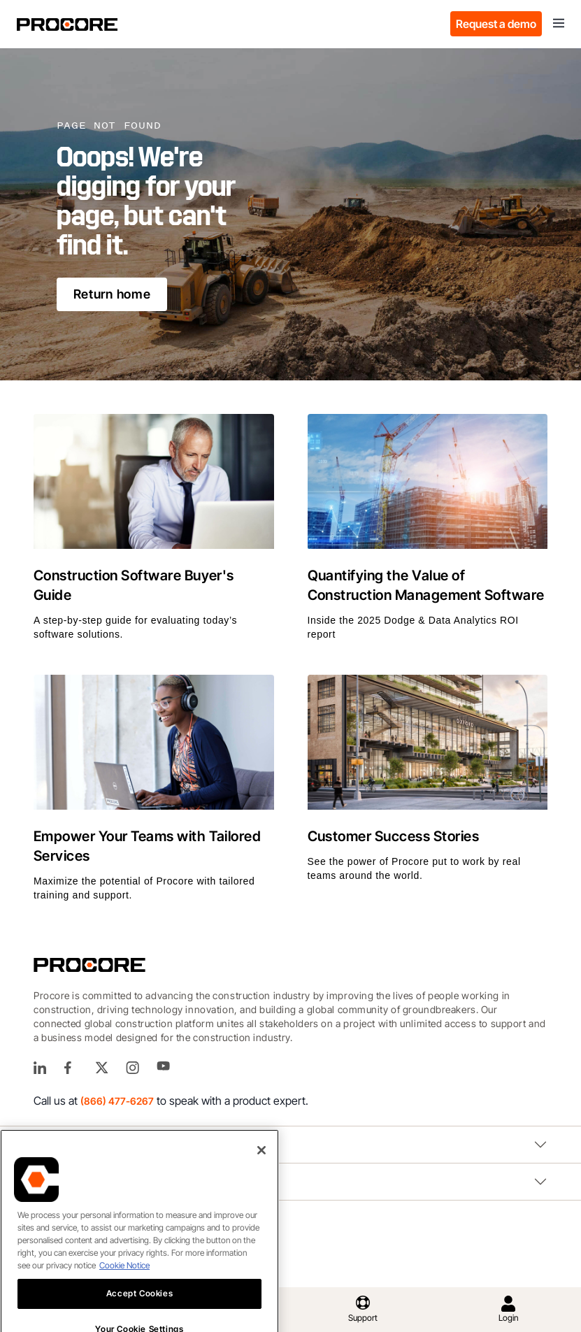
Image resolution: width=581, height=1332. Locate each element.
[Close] (261, 1173)
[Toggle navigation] (558, 23)
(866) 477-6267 (117, 1101)
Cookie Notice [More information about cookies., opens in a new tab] (124, 1288)
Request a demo (496, 24)
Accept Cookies (139, 1316)
